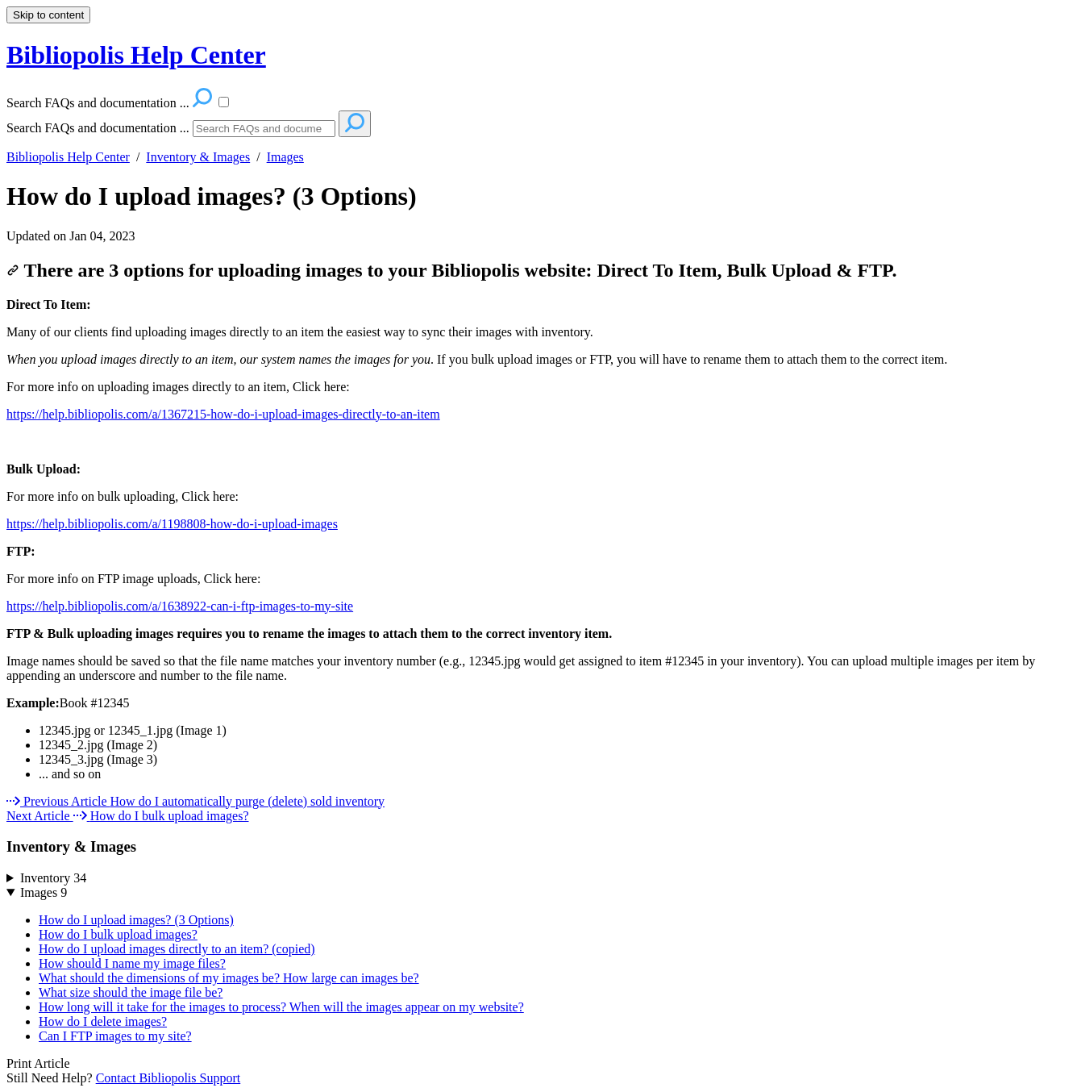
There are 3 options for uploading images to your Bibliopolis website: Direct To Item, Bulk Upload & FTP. (451, 270)
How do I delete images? (103, 1021)
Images (285, 157)
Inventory (53, 878)
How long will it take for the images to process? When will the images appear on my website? (281, 1007)
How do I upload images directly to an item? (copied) (177, 949)
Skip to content (48, 15)
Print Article (38, 1063)
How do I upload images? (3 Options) (211, 195)
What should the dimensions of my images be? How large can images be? (229, 978)
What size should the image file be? (130, 992)
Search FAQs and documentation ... (97, 128)
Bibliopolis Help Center (68, 157)
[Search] (264, 128)
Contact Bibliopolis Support (168, 1078)
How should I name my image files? (132, 963)
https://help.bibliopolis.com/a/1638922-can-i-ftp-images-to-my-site (179, 606)
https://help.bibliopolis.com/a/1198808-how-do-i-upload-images (172, 524)
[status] (538, 373)
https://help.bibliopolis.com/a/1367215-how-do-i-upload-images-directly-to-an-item (223, 414)
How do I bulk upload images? (118, 934)
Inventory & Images (198, 157)
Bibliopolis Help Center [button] (136, 54)
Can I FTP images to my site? (115, 1036)
